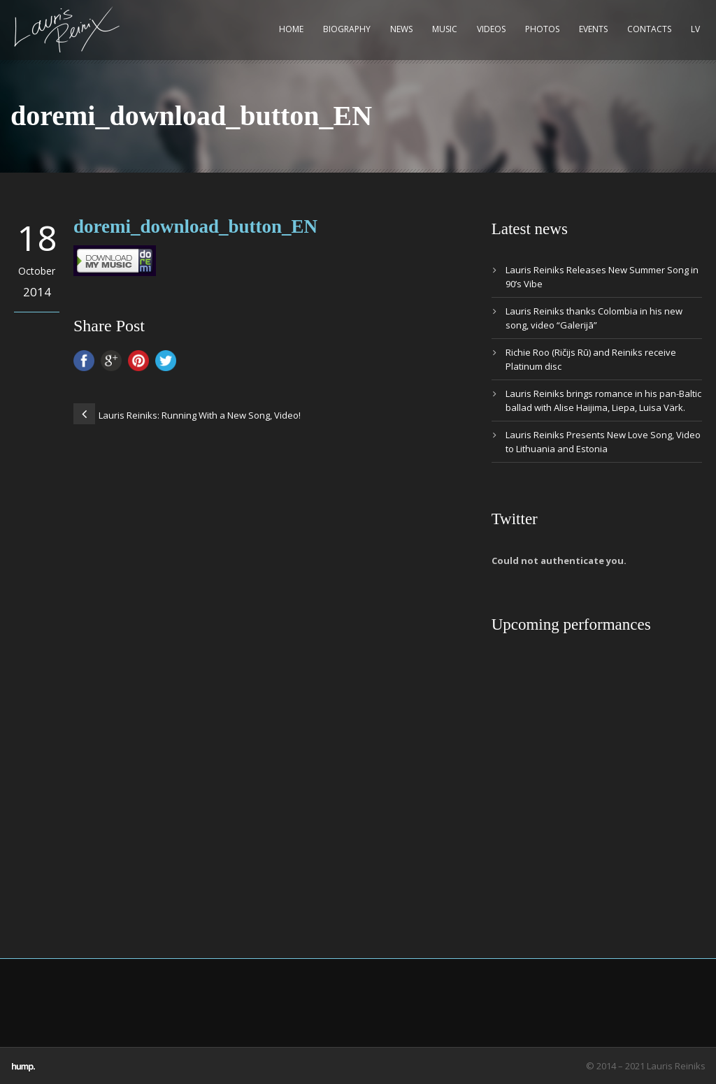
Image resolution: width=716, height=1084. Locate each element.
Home (291, 29)
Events (593, 29)
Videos (491, 29)
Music (444, 29)
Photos (542, 29)
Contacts (649, 29)
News (401, 29)
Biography (347, 29)
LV (695, 29)
